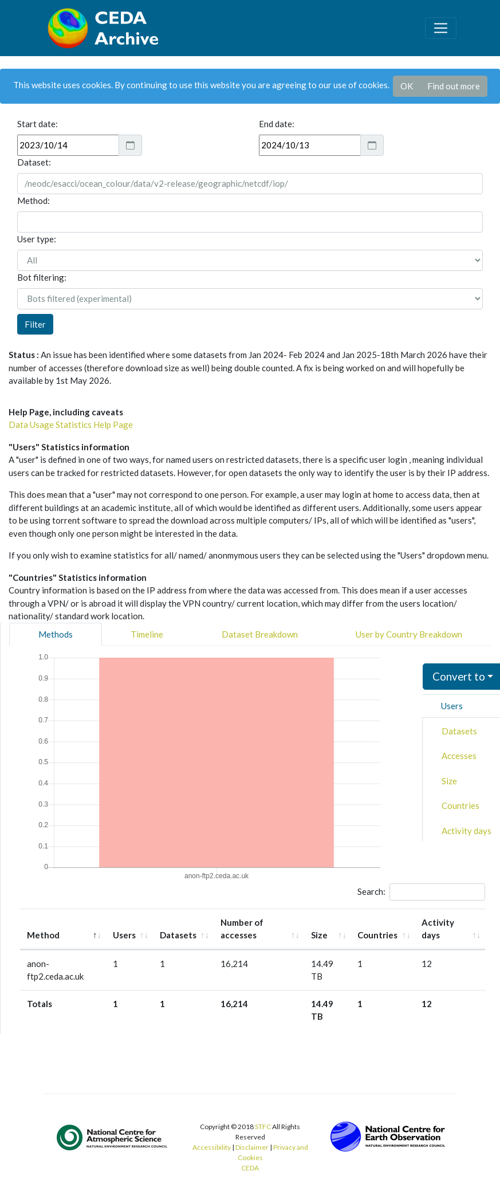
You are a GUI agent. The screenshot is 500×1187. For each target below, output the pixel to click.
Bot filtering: (41, 277)
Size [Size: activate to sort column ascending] (319, 935)
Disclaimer (252, 1147)
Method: (33, 200)
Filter (35, 324)
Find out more (453, 86)
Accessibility (211, 1147)
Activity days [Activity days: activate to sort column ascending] (438, 929)
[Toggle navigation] (440, 28)
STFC (263, 1126)
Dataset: (34, 162)
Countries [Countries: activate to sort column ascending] (377, 935)
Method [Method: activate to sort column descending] (43, 935)
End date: (276, 124)
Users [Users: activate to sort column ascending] (124, 935)
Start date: (37, 124)
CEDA (250, 1168)
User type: (36, 239)
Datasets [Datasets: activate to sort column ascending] (178, 935)
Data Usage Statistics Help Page (71, 424)
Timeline (147, 634)
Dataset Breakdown (260, 634)
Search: (421, 892)
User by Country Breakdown (409, 634)
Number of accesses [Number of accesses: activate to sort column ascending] (242, 929)
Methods (55, 634)
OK (406, 86)
